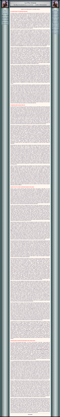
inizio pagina (30, 414)
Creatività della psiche (55, 33)
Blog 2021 (55, 10)
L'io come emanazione (55, 16)
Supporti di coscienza (55, 29)
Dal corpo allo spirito (55, 20)
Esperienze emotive (55, 13)
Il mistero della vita (55, 27)
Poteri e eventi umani (55, 19)
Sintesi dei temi (55, 23)
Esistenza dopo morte (55, 30)
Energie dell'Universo (55, 14)
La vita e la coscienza (55, 32)
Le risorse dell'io (55, 17)
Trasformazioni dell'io (55, 11)
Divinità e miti (55, 26)
